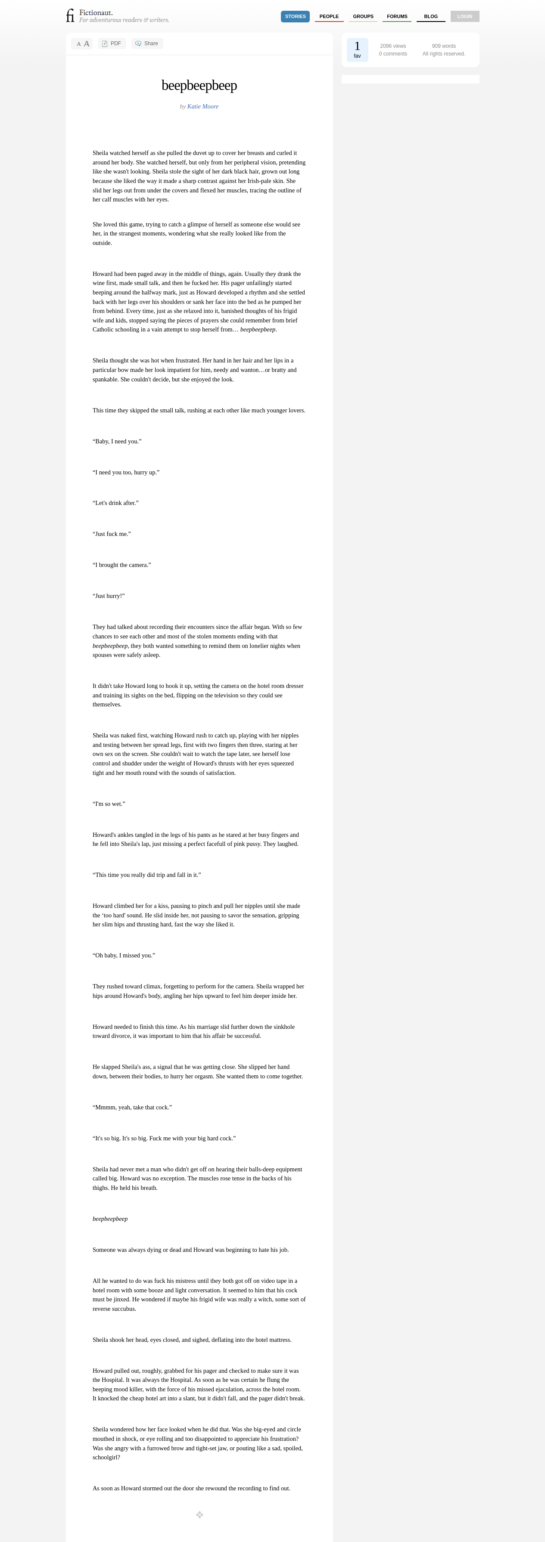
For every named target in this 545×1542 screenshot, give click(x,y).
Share (151, 43)
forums (397, 16)
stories (295, 16)
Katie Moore (203, 106)
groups (363, 16)
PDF (116, 43)
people (329, 16)
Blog (431, 16)
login (465, 16)
